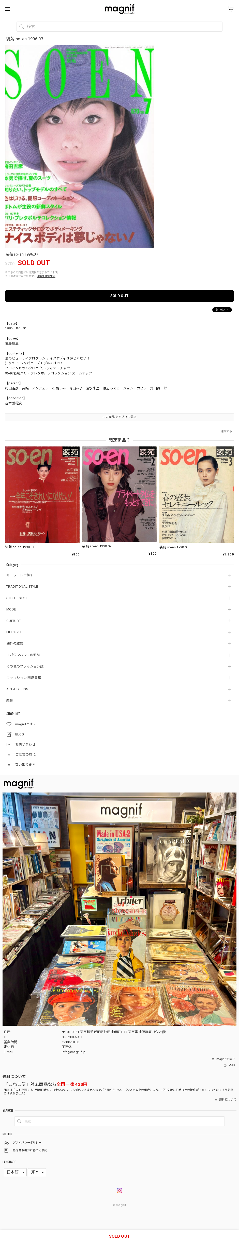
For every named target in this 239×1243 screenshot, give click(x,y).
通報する (226, 431)
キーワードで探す (19, 575)
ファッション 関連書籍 (23, 678)
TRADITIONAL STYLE (22, 586)
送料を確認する (46, 276)
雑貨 (9, 700)
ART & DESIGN (17, 689)
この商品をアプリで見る (119, 417)
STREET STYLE (17, 598)
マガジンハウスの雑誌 (23, 655)
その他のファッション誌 (24, 666)
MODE (11, 609)
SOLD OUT (119, 296)
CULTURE (13, 621)
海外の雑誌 (14, 643)
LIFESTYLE (14, 632)
